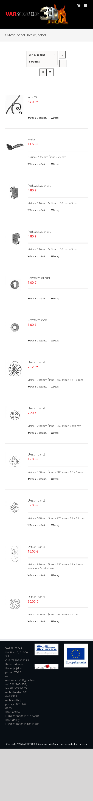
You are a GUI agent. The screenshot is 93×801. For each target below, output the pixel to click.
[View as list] (50, 72)
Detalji (56, 117)
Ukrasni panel (36, 362)
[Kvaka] (14, 146)
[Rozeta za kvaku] (14, 327)
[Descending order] (62, 54)
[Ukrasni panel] (14, 369)
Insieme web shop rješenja (73, 744)
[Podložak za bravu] (14, 193)
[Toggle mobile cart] (78, 5)
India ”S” (33, 97)
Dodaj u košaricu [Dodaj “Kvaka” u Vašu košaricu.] (38, 164)
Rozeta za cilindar (39, 278)
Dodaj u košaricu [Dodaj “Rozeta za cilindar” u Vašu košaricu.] (38, 298)
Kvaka (31, 139)
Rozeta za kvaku (38, 320)
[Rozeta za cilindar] (14, 285)
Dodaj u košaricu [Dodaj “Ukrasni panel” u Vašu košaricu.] (38, 386)
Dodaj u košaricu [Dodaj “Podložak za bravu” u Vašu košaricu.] (38, 210)
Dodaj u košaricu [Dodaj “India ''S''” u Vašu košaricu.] (38, 117)
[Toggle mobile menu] (86, 5)
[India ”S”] (14, 104)
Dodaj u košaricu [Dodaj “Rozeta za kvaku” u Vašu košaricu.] (38, 340)
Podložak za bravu (39, 185)
